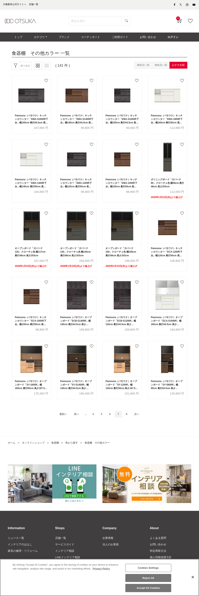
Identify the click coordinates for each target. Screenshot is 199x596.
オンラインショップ (35, 449)
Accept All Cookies (148, 588)
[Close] (193, 577)
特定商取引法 (158, 558)
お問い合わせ (158, 551)
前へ (75, 421)
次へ (141, 421)
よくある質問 (158, 545)
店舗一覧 (60, 545)
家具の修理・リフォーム (23, 558)
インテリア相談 (64, 558)
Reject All (148, 578)
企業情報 (107, 545)
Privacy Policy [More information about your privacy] (101, 568)
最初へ (59, 421)
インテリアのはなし (20, 551)
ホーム (12, 449)
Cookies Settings (148, 568)
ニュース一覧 (16, 545)
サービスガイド (64, 551)
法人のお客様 (110, 551)
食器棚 (58, 449)
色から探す (75, 449)
